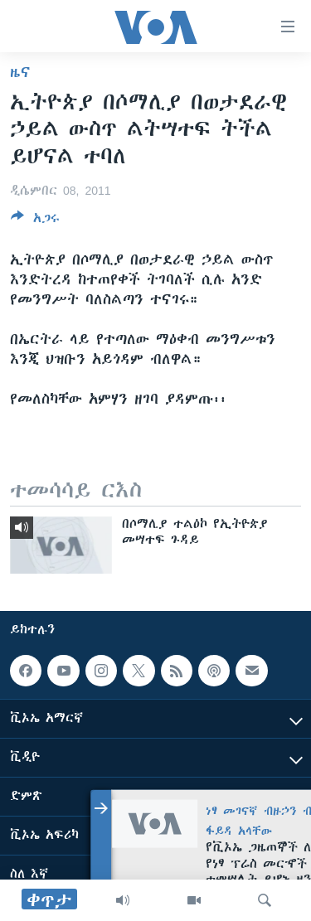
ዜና (20, 72)
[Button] (35, 221)
